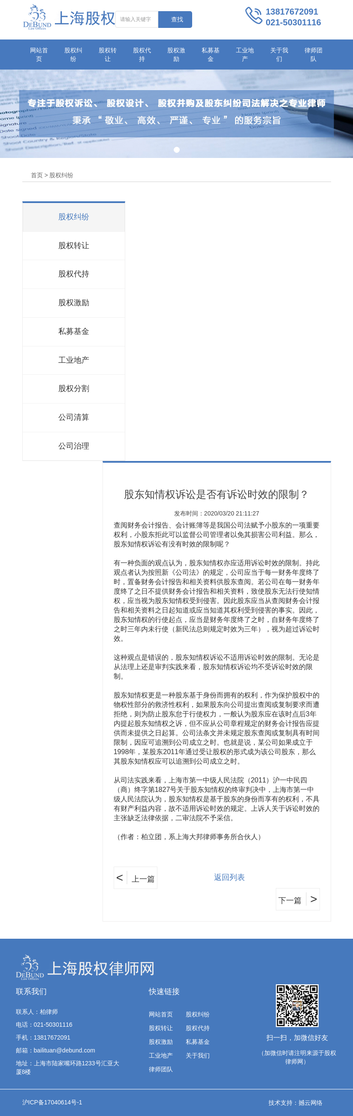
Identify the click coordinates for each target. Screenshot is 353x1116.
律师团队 (314, 54)
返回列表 (229, 877)
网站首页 (39, 54)
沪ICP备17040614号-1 (52, 1102)
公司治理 (73, 446)
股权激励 (176, 54)
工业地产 (245, 54)
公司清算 (73, 417)
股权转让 (108, 54)
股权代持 (142, 54)
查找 (177, 19)
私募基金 (211, 54)
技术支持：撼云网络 (296, 1102)
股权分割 (73, 388)
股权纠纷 (73, 54)
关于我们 (279, 54)
